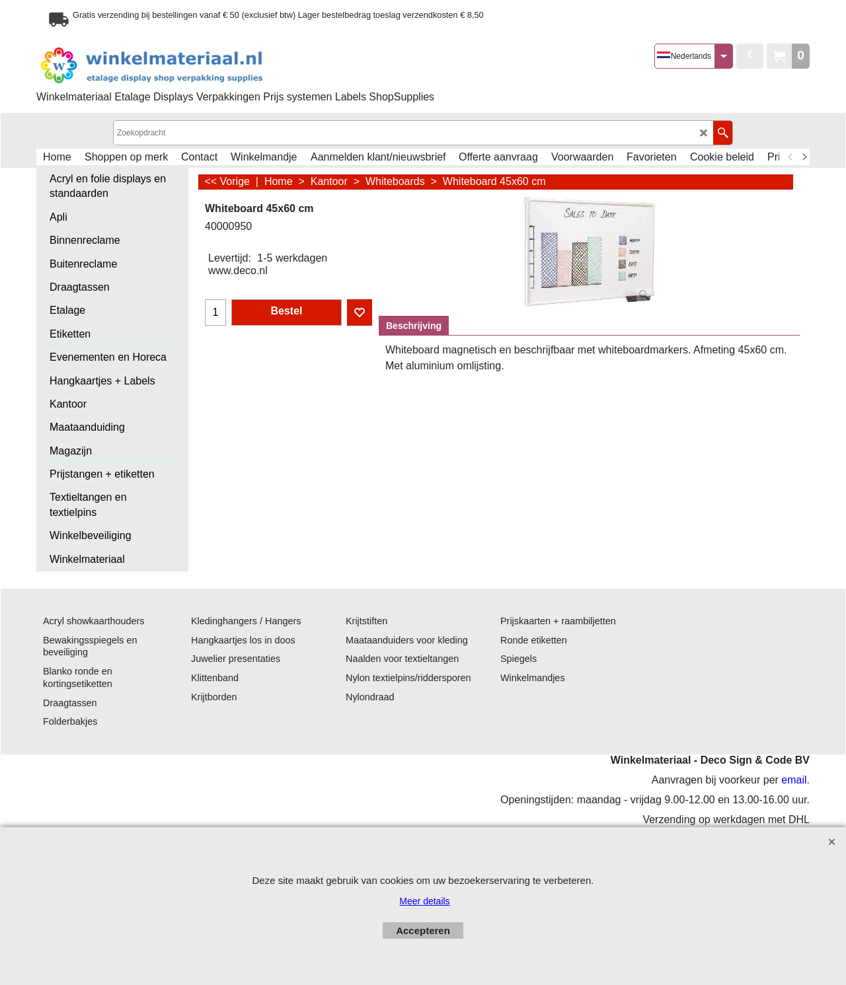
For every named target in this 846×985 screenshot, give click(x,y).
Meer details (424, 901)
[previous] (790, 157)
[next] (804, 157)
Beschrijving (414, 325)
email (793, 779)
